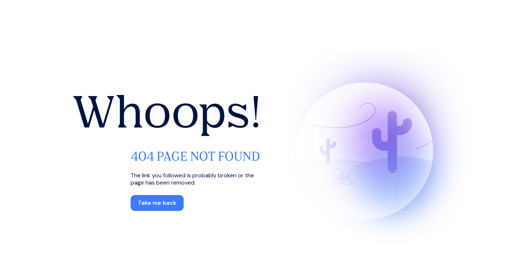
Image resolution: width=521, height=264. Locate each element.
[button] (157, 203)
